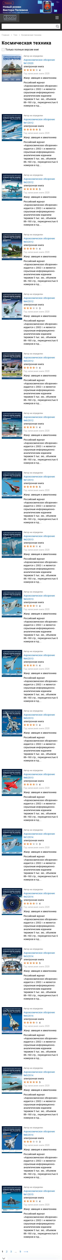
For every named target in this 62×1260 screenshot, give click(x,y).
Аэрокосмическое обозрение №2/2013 (39, 538)
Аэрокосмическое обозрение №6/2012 (39, 419)
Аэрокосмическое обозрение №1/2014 (39, 835)
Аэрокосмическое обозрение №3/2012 (39, 240)
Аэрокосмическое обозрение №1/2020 (39, 61)
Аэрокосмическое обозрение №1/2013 (39, 478)
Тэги (15, 35)
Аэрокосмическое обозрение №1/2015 (39, 1193)
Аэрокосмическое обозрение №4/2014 (39, 1014)
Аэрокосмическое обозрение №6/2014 (39, 1133)
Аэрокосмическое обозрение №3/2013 (39, 597)
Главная (5, 35)
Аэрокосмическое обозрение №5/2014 (39, 1074)
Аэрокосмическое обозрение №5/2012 (39, 359)
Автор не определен (33, 56)
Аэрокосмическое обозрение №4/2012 (39, 300)
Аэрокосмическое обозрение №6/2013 (39, 776)
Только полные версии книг (22, 49)
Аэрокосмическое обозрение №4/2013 (39, 657)
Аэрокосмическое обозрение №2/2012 (39, 181)
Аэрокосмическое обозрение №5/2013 (39, 716)
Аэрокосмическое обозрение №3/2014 (39, 955)
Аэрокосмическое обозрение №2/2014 (39, 895)
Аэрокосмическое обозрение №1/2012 (39, 121)
